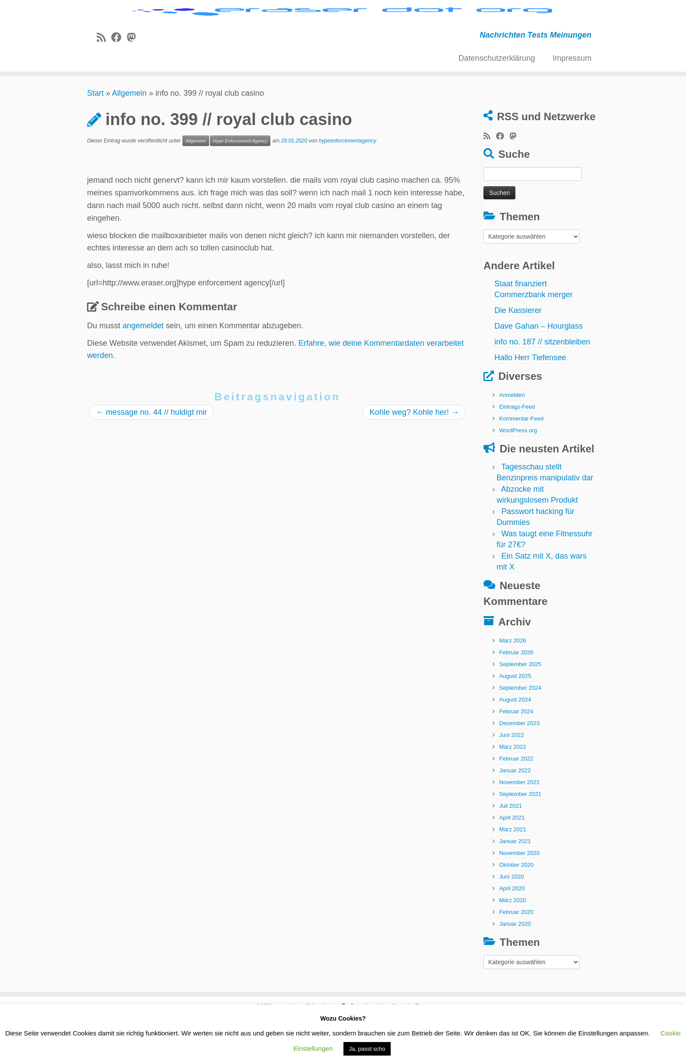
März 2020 (512, 944)
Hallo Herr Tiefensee (530, 401)
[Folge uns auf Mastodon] (134, 81)
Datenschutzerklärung (496, 101)
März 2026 (512, 684)
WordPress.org (518, 474)
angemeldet (143, 369)
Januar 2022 (515, 814)
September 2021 (520, 837)
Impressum (572, 101)
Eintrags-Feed (517, 450)
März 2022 (512, 790)
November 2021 (519, 826)
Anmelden (512, 438)
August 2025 (515, 719)
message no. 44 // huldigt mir (151, 456)
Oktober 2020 (516, 908)
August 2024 (515, 743)
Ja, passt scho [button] (367, 1049)
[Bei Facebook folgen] (119, 81)
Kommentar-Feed (521, 462)
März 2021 (512, 873)
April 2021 (512, 861)
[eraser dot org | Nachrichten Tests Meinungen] (343, 33)
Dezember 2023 (519, 767)
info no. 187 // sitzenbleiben (542, 385)
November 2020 (519, 896)
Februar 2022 (516, 802)
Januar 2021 (515, 885)
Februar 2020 (516, 955)
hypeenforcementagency (347, 184)
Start (95, 136)
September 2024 (520, 731)
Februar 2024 (516, 755)
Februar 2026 (516, 696)
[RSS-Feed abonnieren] (104, 81)
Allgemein (129, 136)
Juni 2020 (511, 920)
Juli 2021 (510, 849)
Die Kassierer (518, 354)
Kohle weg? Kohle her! (414, 456)
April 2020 (512, 932)
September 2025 (520, 708)
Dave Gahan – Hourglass (538, 369)
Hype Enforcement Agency (240, 184)
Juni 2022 (511, 778)
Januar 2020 (515, 967)
